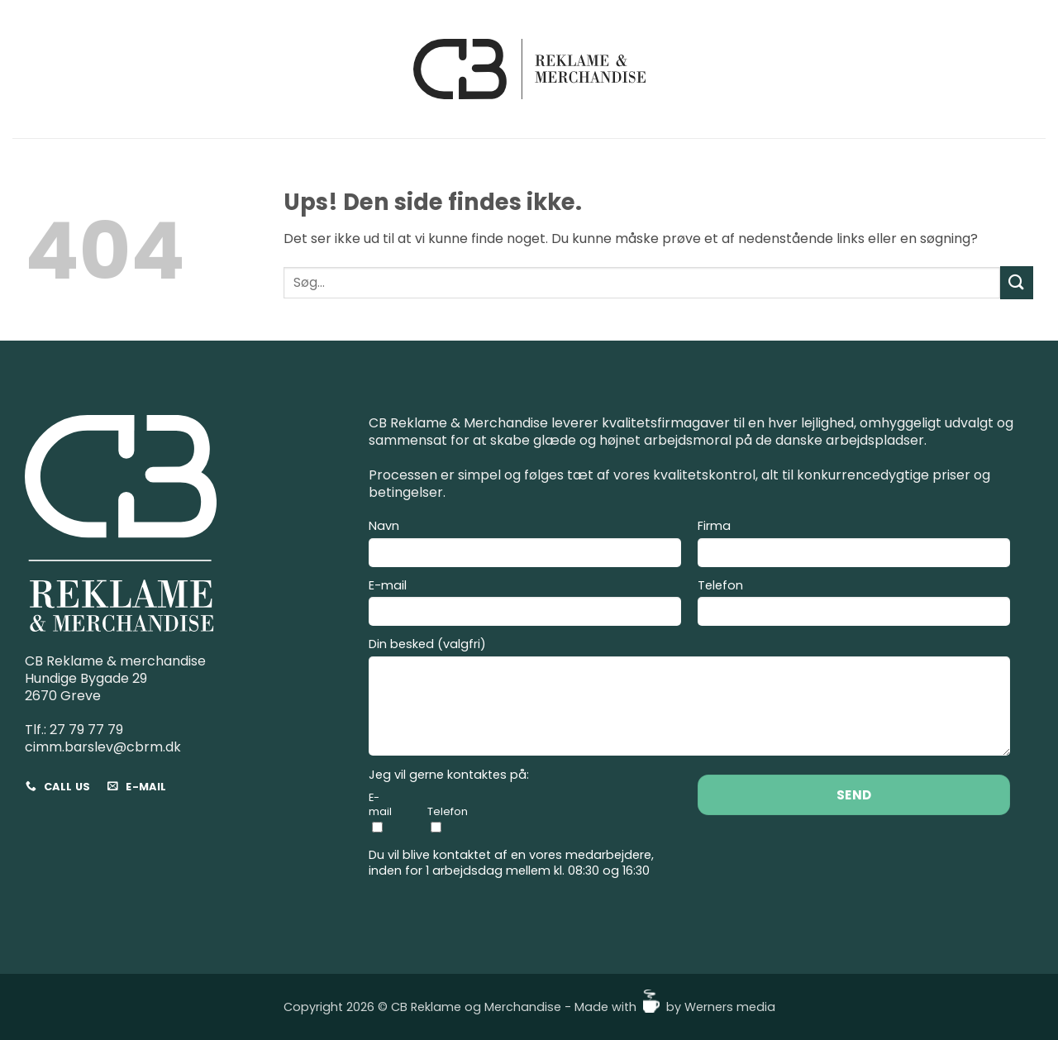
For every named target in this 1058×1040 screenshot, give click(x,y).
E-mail (525, 605)
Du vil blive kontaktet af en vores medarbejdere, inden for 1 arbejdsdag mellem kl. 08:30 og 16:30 (511, 862)
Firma (854, 545)
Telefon (854, 605)
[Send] (1016, 282)
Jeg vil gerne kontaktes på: (449, 775)
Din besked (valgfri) (689, 699)
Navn (525, 545)
